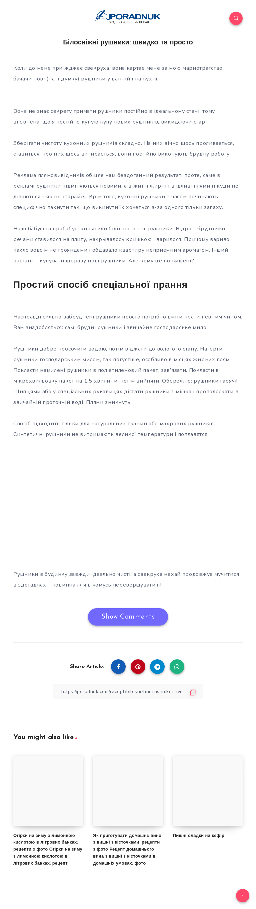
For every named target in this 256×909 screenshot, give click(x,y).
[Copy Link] (128, 691)
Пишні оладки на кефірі (199, 836)
